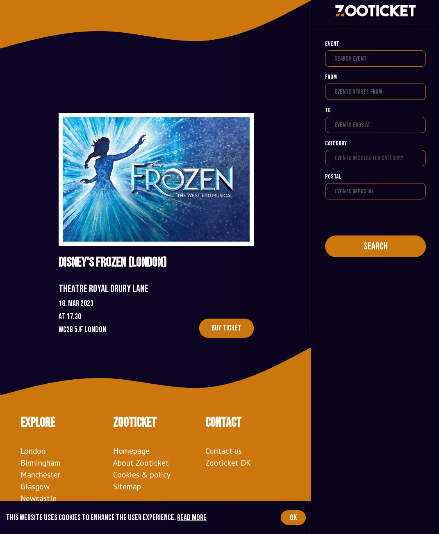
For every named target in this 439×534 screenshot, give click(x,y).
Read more (192, 518)
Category (336, 143)
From (331, 77)
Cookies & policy (142, 474)
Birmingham (40, 462)
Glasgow (35, 486)
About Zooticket (141, 462)
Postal (333, 177)
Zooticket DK (228, 462)
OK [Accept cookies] (293, 518)
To (328, 110)
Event (332, 44)
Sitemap (127, 486)
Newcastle (38, 498)
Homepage (131, 451)
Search (376, 246)
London (32, 451)
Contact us (223, 451)
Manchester (40, 474)
